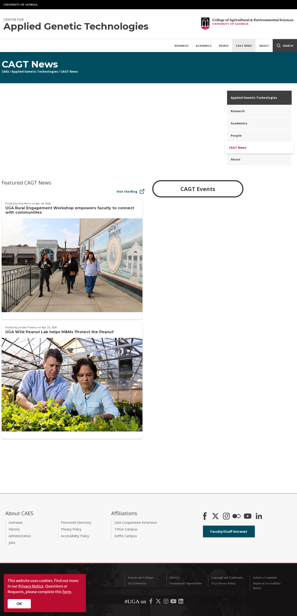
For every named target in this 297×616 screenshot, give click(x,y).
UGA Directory (137, 583)
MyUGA (175, 577)
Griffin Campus (125, 536)
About (264, 45)
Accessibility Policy (75, 536)
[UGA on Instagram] (166, 602)
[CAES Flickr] (236, 517)
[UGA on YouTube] (173, 602)
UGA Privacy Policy (223, 583)
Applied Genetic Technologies (35, 71)
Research (181, 45)
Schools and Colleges (140, 577)
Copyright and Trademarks (227, 577)
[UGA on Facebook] (151, 602)
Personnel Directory (76, 522)
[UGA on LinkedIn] (180, 602)
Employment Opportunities (186, 583)
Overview (15, 522)
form (67, 591)
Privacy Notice (30, 586)
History (14, 529)
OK (19, 603)
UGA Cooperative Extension (135, 522)
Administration (20, 536)
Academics (204, 45)
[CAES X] (215, 517)
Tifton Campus (125, 529)
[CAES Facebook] (204, 517)
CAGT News (244, 45)
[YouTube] (247, 517)
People (223, 45)
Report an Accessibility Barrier (267, 585)
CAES (5, 71)
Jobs (12, 542)
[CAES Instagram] (226, 517)
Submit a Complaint (265, 577)
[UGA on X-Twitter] (158, 602)
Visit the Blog (131, 191)
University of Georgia (21, 5)
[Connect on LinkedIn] (258, 517)
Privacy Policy (71, 529)
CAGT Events (197, 189)
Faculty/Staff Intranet (228, 531)
